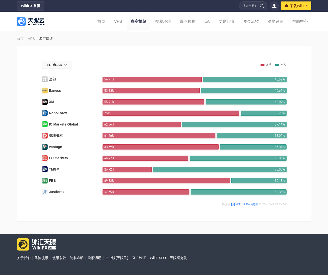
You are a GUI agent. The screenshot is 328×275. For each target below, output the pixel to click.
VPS (118, 21)
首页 (101, 21)
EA (207, 21)
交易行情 (226, 21)
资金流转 (251, 21)
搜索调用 (94, 258)
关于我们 (24, 258)
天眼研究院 (178, 258)
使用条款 (59, 258)
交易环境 (163, 21)
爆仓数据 (188, 21)
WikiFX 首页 (30, 6)
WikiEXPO (158, 258)
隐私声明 (77, 258)
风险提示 (41, 258)
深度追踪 (275, 21)
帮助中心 (300, 21)
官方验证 (139, 258)
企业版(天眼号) (116, 258)
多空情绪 (138, 21)
